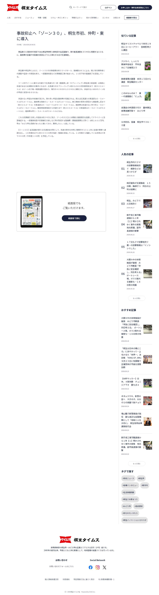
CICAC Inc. (92, 592)
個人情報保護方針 (52, 579)
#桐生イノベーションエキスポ (134, 520)
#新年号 (145, 485)
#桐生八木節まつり (130, 499)
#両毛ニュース (128, 478)
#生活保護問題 (128, 492)
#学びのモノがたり (130, 513)
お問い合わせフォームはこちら (61, 566)
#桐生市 (141, 478)
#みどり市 (127, 506)
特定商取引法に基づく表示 (84, 579)
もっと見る (136, 138)
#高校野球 (139, 506)
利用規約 (66, 579)
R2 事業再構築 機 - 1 (106, 579)
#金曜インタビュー (130, 485)
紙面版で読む (74, 218)
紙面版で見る (131, 17)
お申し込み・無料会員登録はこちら (135, 7)
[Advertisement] (61, 165)
